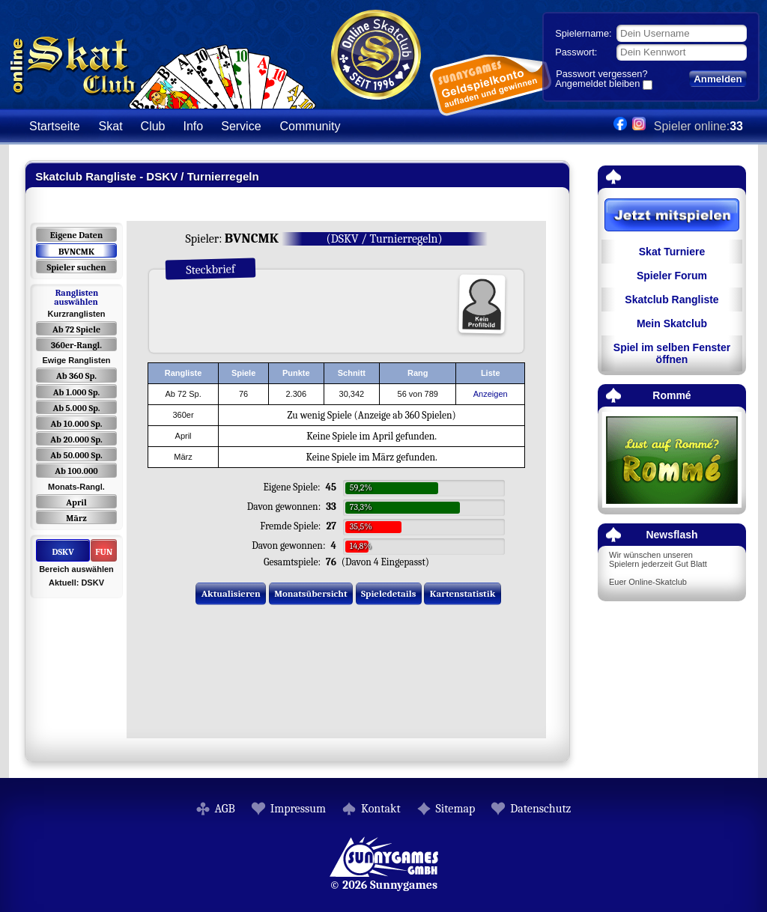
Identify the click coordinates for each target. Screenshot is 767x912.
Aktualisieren (231, 593)
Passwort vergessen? (601, 73)
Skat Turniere (672, 252)
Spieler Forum (672, 276)
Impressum (298, 808)
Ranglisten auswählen (76, 297)
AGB (225, 808)
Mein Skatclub (672, 323)
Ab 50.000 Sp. (76, 455)
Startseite (54, 126)
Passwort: (576, 52)
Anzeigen (490, 393)
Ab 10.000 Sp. (77, 424)
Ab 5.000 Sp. (76, 408)
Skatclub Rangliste (671, 299)
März (76, 518)
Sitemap (456, 808)
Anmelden (718, 79)
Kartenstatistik (463, 593)
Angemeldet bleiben (597, 84)
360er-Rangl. (76, 345)
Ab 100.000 (76, 471)
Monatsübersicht (311, 593)
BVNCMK (76, 251)
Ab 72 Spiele (76, 329)
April (76, 502)
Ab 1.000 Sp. (76, 392)
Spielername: (583, 33)
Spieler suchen (76, 267)
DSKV (62, 552)
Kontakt (381, 808)
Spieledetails (388, 593)
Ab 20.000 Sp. (76, 439)
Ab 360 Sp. (76, 376)
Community (310, 126)
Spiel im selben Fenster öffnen (671, 353)
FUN (103, 552)
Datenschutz (540, 808)
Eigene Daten (76, 235)
